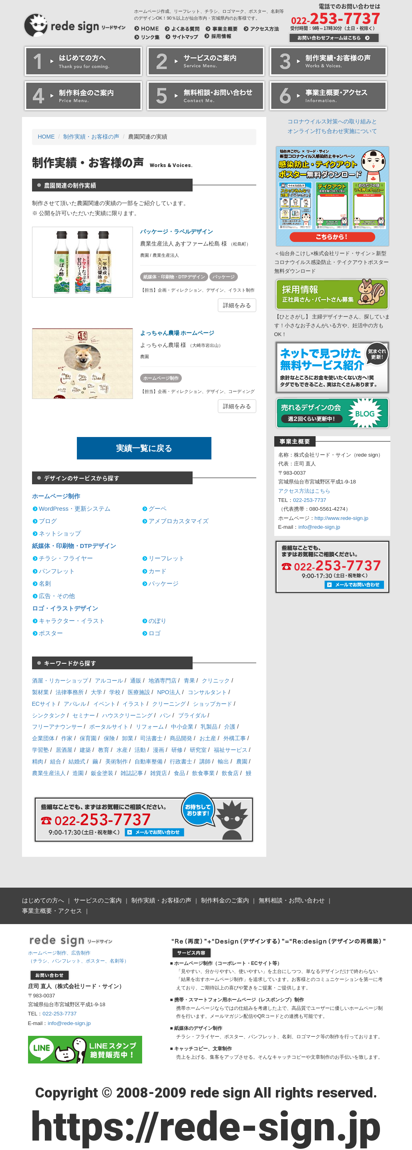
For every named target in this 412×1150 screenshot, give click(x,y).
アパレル (75, 704)
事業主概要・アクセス (345, 900)
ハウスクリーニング (127, 715)
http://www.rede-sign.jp (342, 518)
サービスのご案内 (93, 900)
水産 (122, 750)
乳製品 (209, 726)
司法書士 (151, 738)
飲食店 (230, 773)
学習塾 (40, 750)
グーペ (158, 508)
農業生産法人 (49, 773)
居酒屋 (64, 750)
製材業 (40, 692)
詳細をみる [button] (237, 305)
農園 (241, 761)
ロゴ (155, 633)
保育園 (88, 738)
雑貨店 (158, 773)
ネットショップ (60, 533)
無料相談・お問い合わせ (276, 900)
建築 (85, 750)
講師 (205, 761)
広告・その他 (57, 595)
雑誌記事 (132, 773)
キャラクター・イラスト (72, 620)
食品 (179, 773)
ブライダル (192, 715)
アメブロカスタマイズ (179, 521)
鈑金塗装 (102, 773)
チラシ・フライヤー (66, 558)
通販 (135, 680)
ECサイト (44, 704)
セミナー (83, 715)
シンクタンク (49, 715)
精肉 (37, 761)
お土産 (207, 738)
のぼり (158, 620)
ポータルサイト (109, 726)
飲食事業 (203, 773)
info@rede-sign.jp (319, 527)
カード (158, 571)
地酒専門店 (163, 680)
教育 (103, 750)
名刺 (45, 583)
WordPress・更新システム (75, 508)
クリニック (216, 680)
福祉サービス (230, 750)
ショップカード (212, 704)
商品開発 (181, 738)
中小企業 (182, 726)
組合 (55, 761)
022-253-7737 (309, 500)
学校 (115, 692)
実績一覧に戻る (144, 448)
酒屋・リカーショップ (60, 680)
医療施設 (139, 692)
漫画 (158, 750)
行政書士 (181, 761)
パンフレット (57, 571)
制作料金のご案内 (213, 900)
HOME (46, 136)
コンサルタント (207, 692)
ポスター (51, 633)
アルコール (109, 680)
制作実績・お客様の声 (91, 136)
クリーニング (169, 704)
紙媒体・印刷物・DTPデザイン (174, 276)
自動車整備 (149, 761)
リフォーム (150, 726)
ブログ (48, 521)
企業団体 (43, 738)
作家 (66, 738)
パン (165, 715)
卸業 (127, 738)
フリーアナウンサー (57, 726)
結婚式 (76, 761)
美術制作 (116, 761)
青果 (189, 680)
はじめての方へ (41, 900)
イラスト (134, 704)
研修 (177, 750)
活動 (140, 750)
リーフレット (167, 558)
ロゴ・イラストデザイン (65, 608)
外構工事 (234, 738)
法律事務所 (70, 692)
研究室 (198, 750)
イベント (104, 704)
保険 (109, 738)
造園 (78, 773)
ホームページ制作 (161, 378)
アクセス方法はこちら (304, 491)
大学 (96, 692)
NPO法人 (168, 692)
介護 (229, 726)
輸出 (223, 761)
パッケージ (224, 276)
